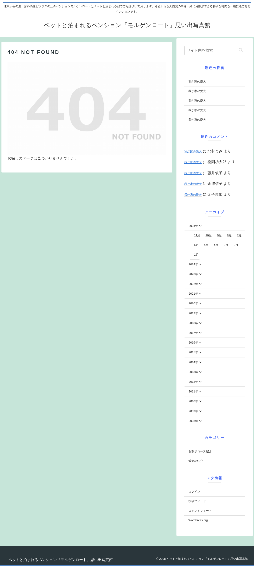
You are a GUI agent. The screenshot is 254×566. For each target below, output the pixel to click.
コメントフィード (200, 510)
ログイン (194, 491)
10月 (208, 235)
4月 (216, 245)
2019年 (193, 313)
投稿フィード (197, 501)
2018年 (193, 323)
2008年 (193, 421)
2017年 (193, 332)
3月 (226, 245)
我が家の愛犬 (197, 81)
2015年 (193, 352)
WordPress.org (198, 520)
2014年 (193, 362)
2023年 (193, 274)
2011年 (193, 391)
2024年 (193, 264)
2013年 (193, 372)
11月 (197, 235)
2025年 (193, 225)
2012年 (193, 381)
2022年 (193, 283)
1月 (196, 254)
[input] (214, 50)
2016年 (193, 342)
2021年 (193, 293)
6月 (196, 245)
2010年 (193, 401)
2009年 (193, 411)
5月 (206, 245)
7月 (239, 235)
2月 (236, 245)
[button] (240, 50)
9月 (219, 235)
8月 (229, 235)
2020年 (193, 303)
